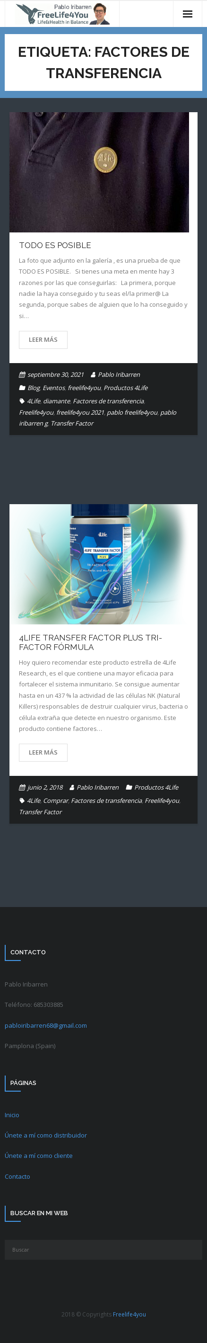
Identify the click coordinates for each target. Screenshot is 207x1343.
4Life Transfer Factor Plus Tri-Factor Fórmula (90, 642)
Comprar (55, 800)
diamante (56, 401)
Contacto (17, 1176)
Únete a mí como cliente (39, 1155)
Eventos (54, 387)
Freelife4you (36, 412)
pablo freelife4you (132, 412)
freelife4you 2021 (80, 412)
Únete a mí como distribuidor (46, 1135)
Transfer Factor (72, 423)
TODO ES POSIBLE (55, 245)
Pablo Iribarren (119, 374)
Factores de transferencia (108, 401)
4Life (33, 401)
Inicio (12, 1115)
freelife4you (84, 387)
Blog (33, 387)
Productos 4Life (125, 387)
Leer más (43, 339)
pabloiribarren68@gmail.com (46, 1025)
